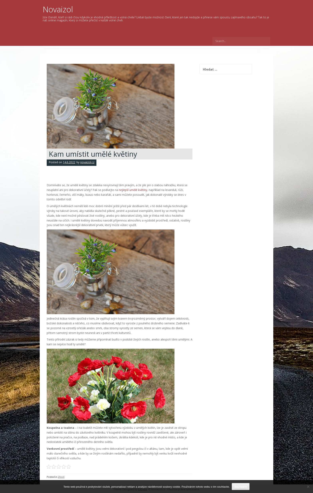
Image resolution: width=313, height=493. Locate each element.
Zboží (61, 477)
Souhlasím (241, 486)
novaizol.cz (87, 162)
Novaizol (58, 9)
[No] (308, 487)
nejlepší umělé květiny (133, 190)
